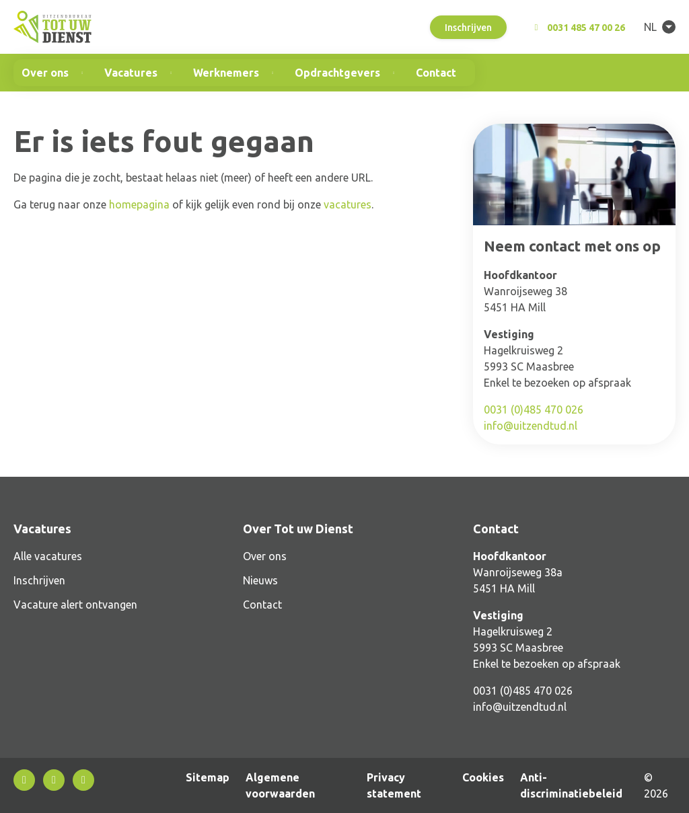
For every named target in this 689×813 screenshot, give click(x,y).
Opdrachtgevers (337, 73)
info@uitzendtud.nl (530, 426)
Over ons (45, 73)
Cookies (483, 777)
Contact (436, 73)
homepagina (139, 204)
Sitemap (207, 777)
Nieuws (260, 580)
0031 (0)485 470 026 (533, 409)
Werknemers (226, 73)
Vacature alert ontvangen (75, 604)
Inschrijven (468, 27)
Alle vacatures (47, 556)
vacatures (347, 204)
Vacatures (130, 73)
